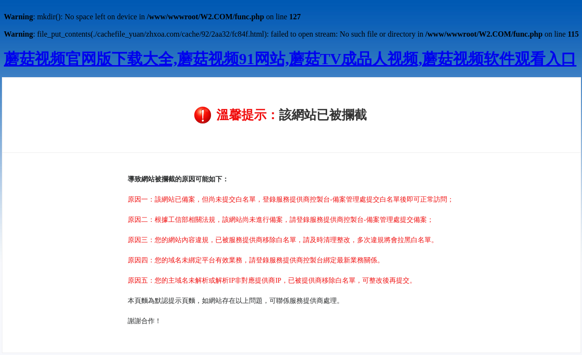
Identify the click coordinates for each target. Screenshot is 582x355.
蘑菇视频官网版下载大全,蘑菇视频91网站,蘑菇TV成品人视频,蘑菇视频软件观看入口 (290, 59)
